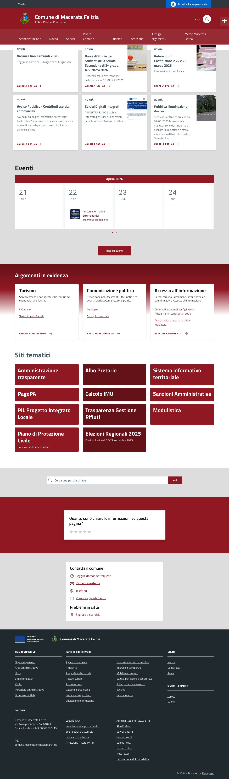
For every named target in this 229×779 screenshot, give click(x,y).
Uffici (18, 673)
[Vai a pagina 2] (116, 232)
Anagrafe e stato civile (78, 673)
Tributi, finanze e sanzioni (131, 684)
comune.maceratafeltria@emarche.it (36, 745)
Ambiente (71, 668)
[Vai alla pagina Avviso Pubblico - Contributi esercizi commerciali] (30, 142)
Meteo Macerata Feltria (195, 36)
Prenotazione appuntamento (82, 726)
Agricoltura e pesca (76, 662)
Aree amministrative (26, 668)
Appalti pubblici (74, 679)
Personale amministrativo (29, 690)
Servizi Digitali (124, 737)
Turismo (117, 38)
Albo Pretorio (123, 726)
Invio (175, 480)
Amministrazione (30, 38)
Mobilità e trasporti (127, 673)
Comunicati (173, 668)
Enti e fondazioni (24, 679)
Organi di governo (25, 662)
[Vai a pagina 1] (112, 232)
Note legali (122, 753)
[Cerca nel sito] (207, 19)
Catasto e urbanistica (78, 690)
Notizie (171, 662)
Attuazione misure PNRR (80, 742)
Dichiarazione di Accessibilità (132, 759)
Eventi (171, 702)
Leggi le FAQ (73, 720)
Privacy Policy (124, 748)
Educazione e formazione (80, 701)
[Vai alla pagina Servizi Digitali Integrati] (97, 142)
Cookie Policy (123, 742)
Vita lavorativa (125, 695)
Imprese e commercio (129, 668)
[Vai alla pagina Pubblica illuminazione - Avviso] (166, 142)
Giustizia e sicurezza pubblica (133, 662)
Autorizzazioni (74, 684)
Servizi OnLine (124, 731)
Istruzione (137, 38)
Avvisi (170, 673)
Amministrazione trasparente (133, 720)
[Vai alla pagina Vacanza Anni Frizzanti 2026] (30, 84)
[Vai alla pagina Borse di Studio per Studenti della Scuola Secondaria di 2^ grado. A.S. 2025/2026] (97, 84)
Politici (18, 684)
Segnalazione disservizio (79, 731)
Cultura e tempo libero (78, 695)
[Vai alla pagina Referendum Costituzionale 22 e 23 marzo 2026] (166, 84)
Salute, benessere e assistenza (134, 679)
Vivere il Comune (88, 36)
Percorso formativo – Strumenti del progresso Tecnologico (95, 215)
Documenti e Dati (25, 695)
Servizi (70, 38)
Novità (53, 38)
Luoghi (171, 696)
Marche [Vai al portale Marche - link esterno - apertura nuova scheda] (22, 4)
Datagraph (208, 773)
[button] (224, 21)
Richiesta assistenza (77, 737)
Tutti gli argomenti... (159, 36)
